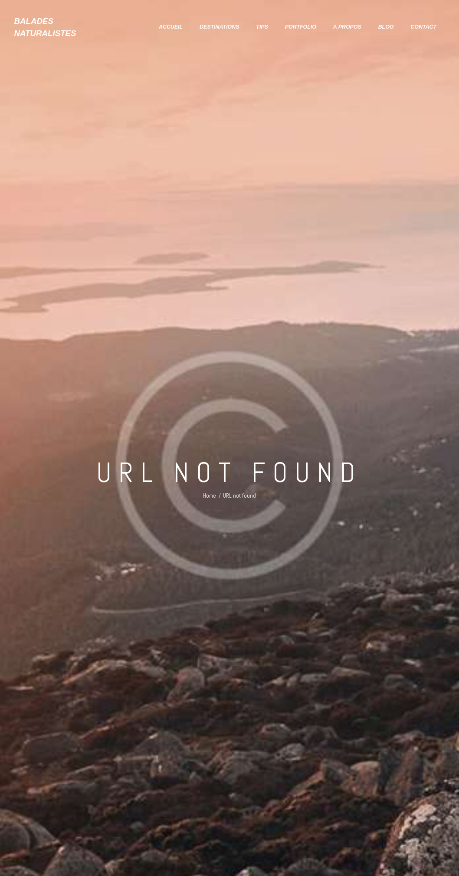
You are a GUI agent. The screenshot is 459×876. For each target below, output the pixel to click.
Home (209, 495)
